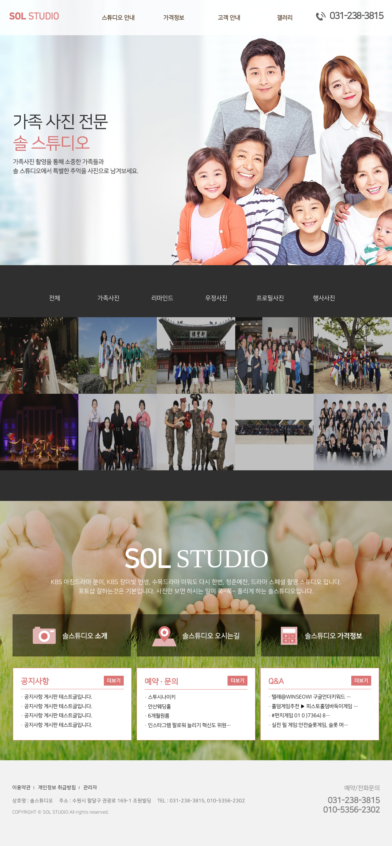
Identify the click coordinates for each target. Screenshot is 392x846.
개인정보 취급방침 (57, 787)
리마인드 (162, 298)
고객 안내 (229, 18)
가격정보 (173, 18)
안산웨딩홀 (159, 706)
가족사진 (108, 298)
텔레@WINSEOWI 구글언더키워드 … (311, 697)
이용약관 (21, 787)
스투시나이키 (161, 697)
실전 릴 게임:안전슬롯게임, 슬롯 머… (310, 725)
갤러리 (284, 18)
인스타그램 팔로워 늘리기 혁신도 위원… (189, 725)
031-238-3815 (349, 16)
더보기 (114, 680)
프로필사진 (270, 298)
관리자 (90, 787)
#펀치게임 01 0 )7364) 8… (301, 715)
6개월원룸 (158, 716)
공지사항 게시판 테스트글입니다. (58, 697)
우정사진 (216, 298)
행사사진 (324, 298)
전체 (54, 298)
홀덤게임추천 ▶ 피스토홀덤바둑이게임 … (315, 706)
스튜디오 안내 (118, 18)
